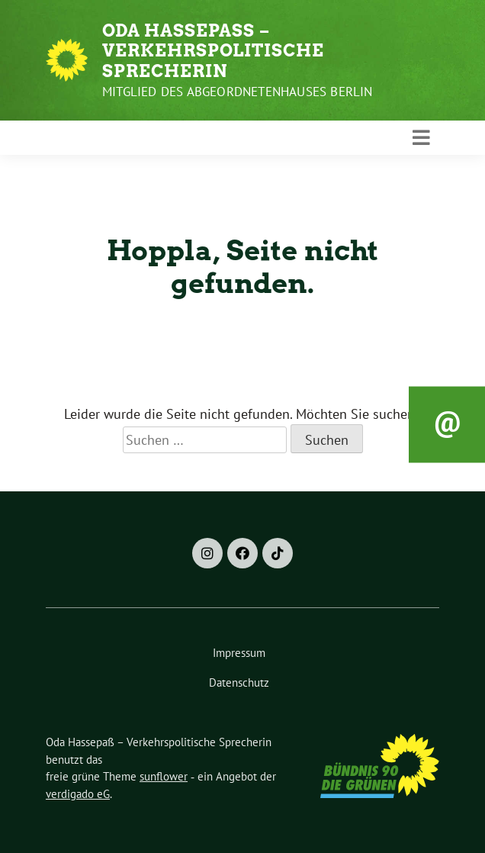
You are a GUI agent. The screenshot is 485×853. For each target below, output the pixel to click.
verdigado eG (78, 794)
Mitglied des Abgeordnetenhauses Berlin (237, 91)
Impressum (239, 652)
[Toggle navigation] (421, 138)
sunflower (164, 776)
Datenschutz (239, 682)
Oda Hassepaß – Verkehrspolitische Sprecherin (213, 51)
